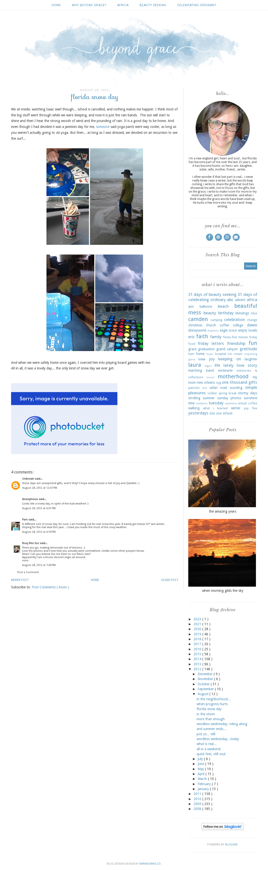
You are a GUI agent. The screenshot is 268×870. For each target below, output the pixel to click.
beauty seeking (153, 5)
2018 (197, 639)
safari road (218, 388)
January (204, 789)
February (205, 784)
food (191, 344)
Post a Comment (28, 572)
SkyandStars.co (150, 863)
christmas (195, 325)
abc (230, 299)
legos (208, 365)
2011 (197, 794)
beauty (210, 312)
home (200, 354)
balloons (206, 306)
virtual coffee (247, 403)
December (206, 674)
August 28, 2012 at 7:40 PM (39, 565)
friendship (236, 343)
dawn (252, 324)
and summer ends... (211, 729)
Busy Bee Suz (31, 543)
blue (254, 313)
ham (191, 354)
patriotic (194, 388)
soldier (212, 393)
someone (103, 127)
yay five (250, 408)
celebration (234, 319)
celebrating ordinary (196, 5)
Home (56, 5)
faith (202, 336)
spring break (227, 393)
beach (223, 306)
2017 (197, 644)
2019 (197, 634)
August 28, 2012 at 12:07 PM (39, 487)
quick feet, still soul (211, 754)
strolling (194, 398)
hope (209, 354)
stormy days (247, 393)
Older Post (169, 580)
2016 (197, 649)
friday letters (211, 343)
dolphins (213, 330)
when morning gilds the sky (222, 591)
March (203, 779)
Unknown (28, 478)
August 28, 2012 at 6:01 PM (39, 508)
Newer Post (20, 580)
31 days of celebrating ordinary (222, 297)
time (191, 403)
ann (191, 306)
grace (192, 349)
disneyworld (197, 330)
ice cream (235, 354)
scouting (236, 388)
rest (204, 388)
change (252, 320)
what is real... (207, 744)
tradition (201, 403)
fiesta (227, 337)
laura (194, 365)
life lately (224, 365)
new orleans (206, 382)
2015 (197, 654)
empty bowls (247, 330)
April (201, 774)
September (206, 689)
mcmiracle (225, 370)
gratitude (248, 348)
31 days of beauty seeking (212, 294)
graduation (206, 349)
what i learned (215, 408)
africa (123, 5)
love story (247, 365)
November (206, 679)
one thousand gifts (239, 382)
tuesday (216, 402)
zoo (212, 413)
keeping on (229, 358)
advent (240, 300)
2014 (197, 659)
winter (235, 408)
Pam (25, 519)
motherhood (233, 376)
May (201, 769)
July (201, 759)
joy (212, 358)
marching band (201, 370)
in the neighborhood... (214, 699)
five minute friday (244, 337)
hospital (220, 354)
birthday (226, 312)
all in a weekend (209, 749)
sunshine (250, 398)
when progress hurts (212, 704)
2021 (197, 624)
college (238, 325)
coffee (224, 325)
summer (209, 398)
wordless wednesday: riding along (222, 724)
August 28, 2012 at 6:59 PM (39, 532)
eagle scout (228, 330)
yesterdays (198, 413)
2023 (197, 619)
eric (191, 336)
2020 (197, 629)
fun (253, 343)
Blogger (231, 844)
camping (216, 320)
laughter (251, 359)
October (204, 684)
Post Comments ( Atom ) (50, 587)
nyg (218, 382)
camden (198, 319)
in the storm (206, 714)
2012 (197, 669)
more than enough (211, 719)
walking (194, 408)
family (215, 336)
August (203, 694)
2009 (197, 804)
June (201, 764)
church (211, 325)
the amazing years (222, 511)
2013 (197, 664)
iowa (201, 359)
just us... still (206, 734)
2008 (197, 809)
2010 (197, 799)
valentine (231, 403)
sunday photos (229, 398)
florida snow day (209, 709)
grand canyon (227, 349)
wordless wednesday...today (218, 739)
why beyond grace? (89, 5)
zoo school (224, 413)
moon (210, 377)
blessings (242, 313)
